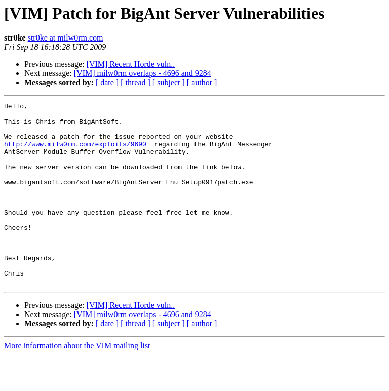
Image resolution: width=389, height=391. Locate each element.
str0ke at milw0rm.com (65, 37)
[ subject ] (168, 82)
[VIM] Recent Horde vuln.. (131, 64)
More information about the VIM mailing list (77, 382)
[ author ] (202, 82)
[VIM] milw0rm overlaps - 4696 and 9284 (142, 73)
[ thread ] (135, 82)
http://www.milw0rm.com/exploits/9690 (75, 153)
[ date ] (107, 82)
